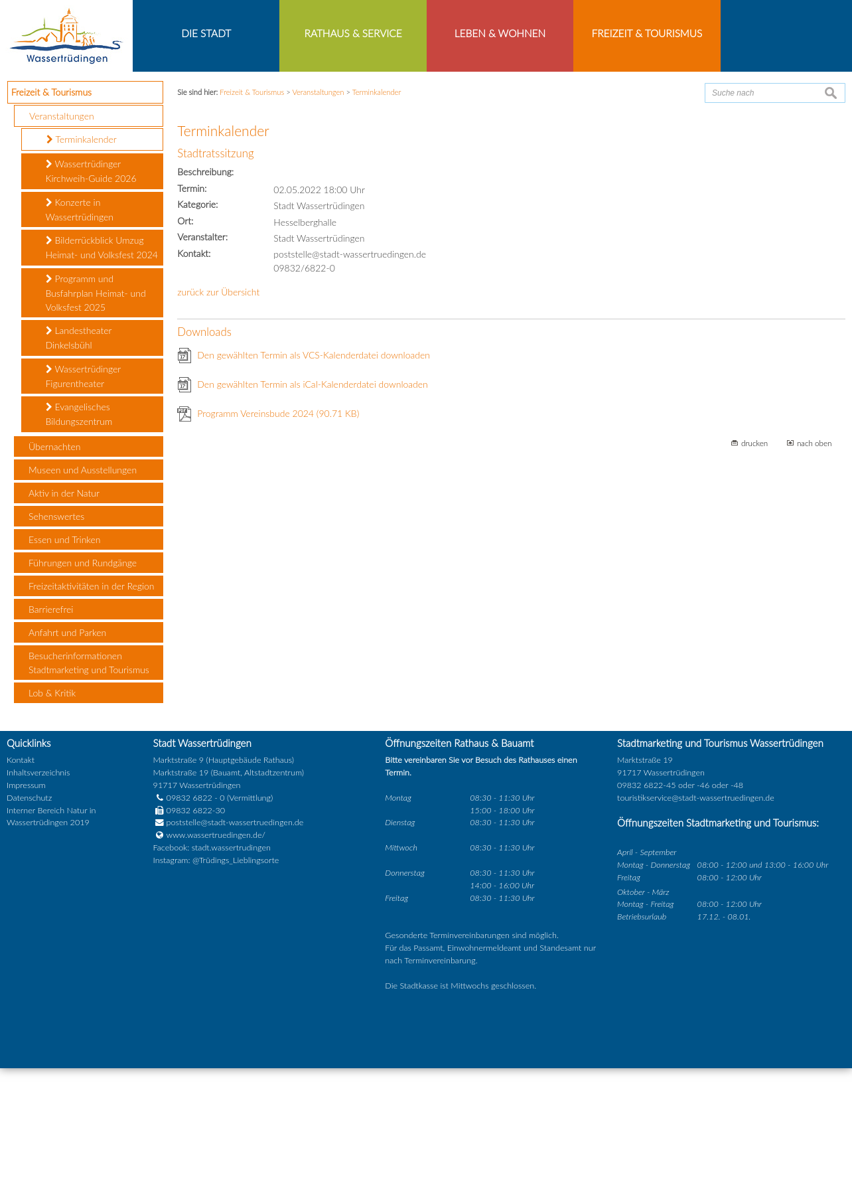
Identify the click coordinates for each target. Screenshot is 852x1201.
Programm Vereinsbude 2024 (278, 546)
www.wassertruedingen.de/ (216, 968)
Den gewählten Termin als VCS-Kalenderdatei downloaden (313, 487)
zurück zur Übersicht (218, 424)
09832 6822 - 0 (189, 930)
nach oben (814, 575)
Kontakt (21, 893)
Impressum (26, 918)
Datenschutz (29, 930)
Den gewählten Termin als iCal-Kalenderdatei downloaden (312, 516)
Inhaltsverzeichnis (38, 905)
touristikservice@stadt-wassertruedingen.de (695, 930)
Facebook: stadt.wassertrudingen (212, 981)
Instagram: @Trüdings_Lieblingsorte (216, 994)
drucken (754, 575)
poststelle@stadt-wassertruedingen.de (235, 956)
